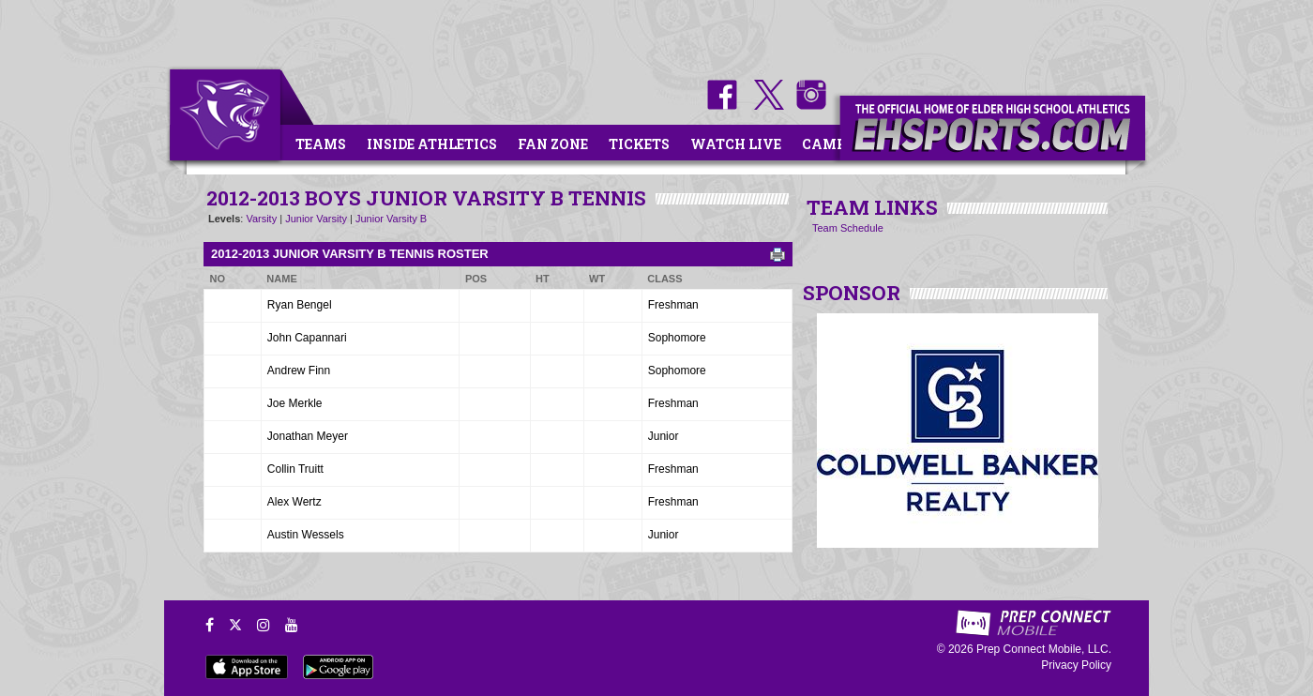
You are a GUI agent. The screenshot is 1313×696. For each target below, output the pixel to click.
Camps (828, 144)
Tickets (639, 144)
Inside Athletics (432, 144)
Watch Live (735, 144)
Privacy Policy (1076, 665)
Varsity (261, 218)
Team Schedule (847, 228)
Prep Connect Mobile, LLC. (1043, 649)
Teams (320, 144)
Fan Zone (553, 144)
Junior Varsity (316, 218)
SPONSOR (851, 293)
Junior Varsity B (391, 218)
